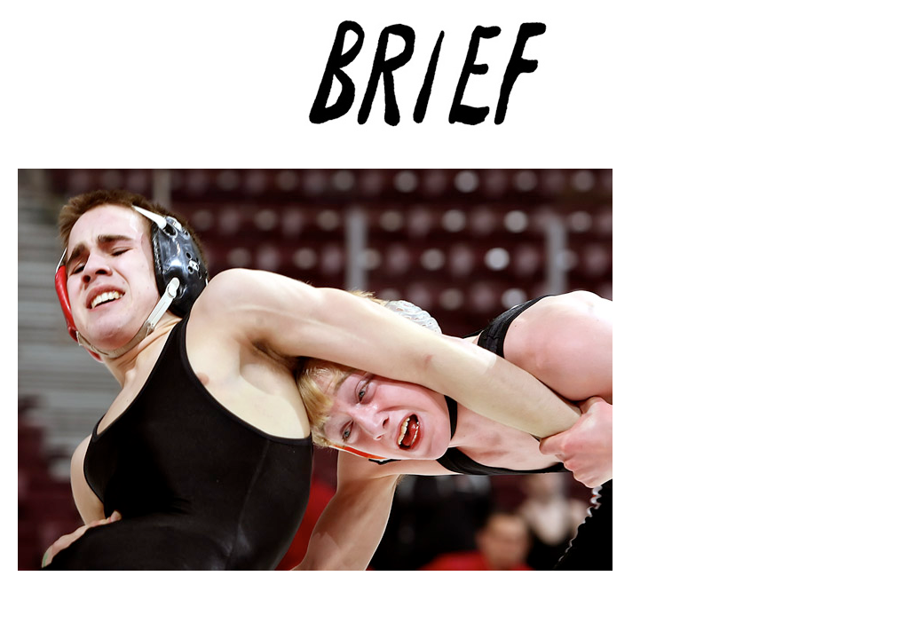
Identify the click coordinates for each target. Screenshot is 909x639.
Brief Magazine (454, 84)
